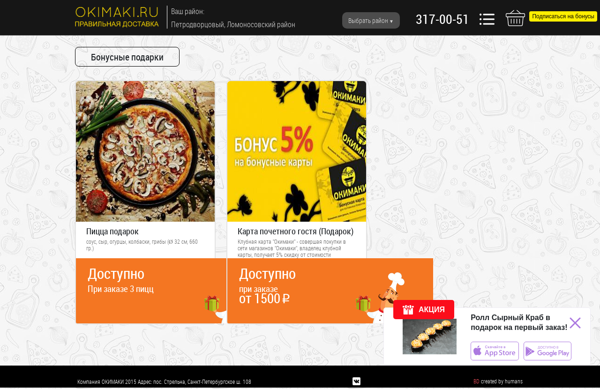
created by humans (502, 381)
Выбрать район (368, 20)
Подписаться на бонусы (563, 16)
